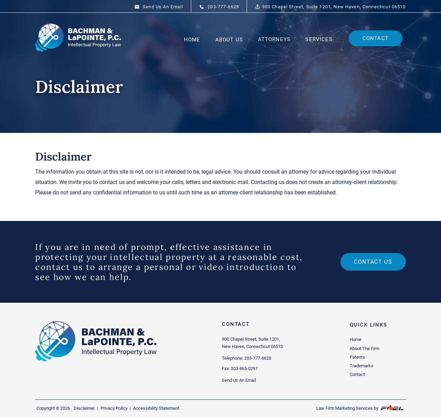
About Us (229, 40)
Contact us (373, 262)
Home (192, 40)
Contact (375, 38)
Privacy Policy (114, 408)
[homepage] (78, 54)
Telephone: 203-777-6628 (246, 358)
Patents (357, 357)
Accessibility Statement (156, 408)
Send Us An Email (158, 7)
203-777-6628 (219, 7)
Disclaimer (84, 408)
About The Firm (364, 348)
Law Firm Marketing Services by (360, 408)
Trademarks (361, 365)
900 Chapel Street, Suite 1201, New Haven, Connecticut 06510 (330, 7)
